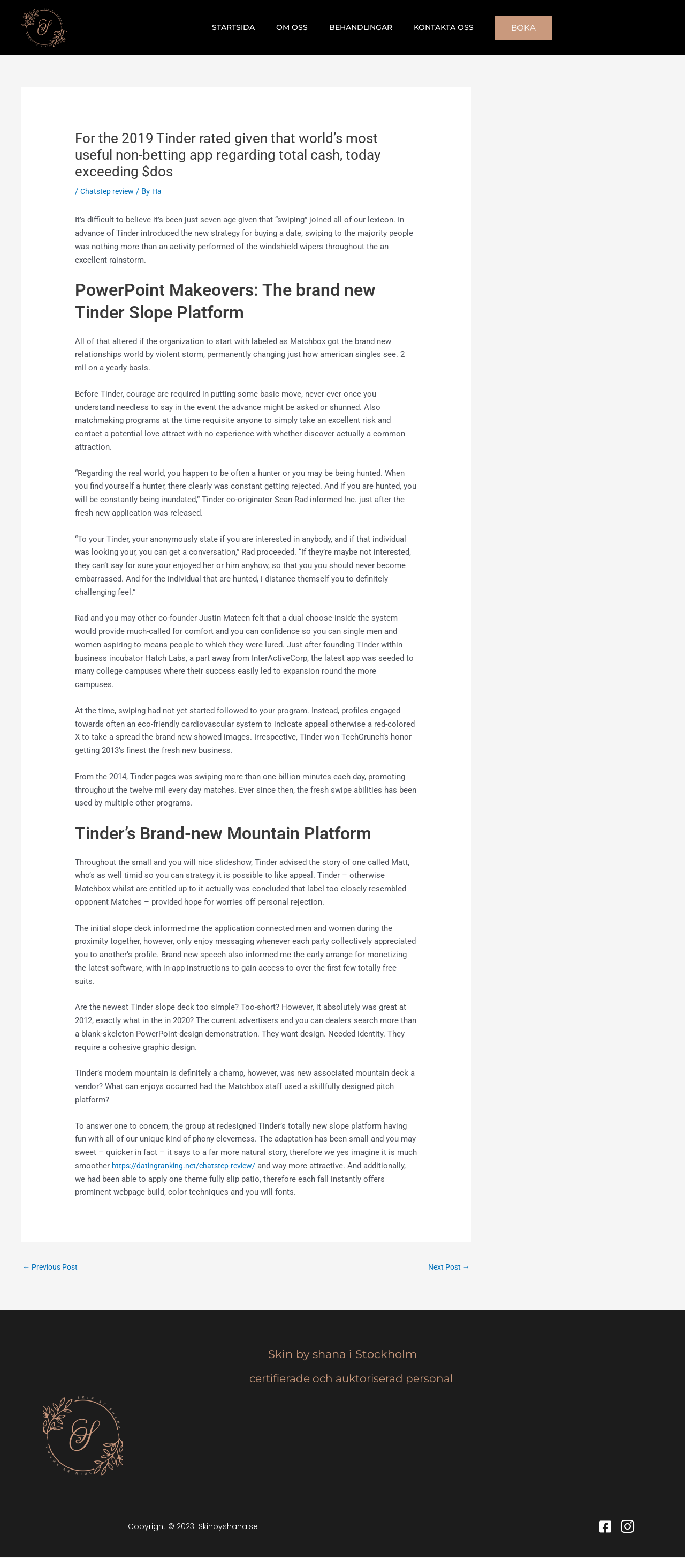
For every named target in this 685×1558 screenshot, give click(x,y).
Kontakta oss (434, 27)
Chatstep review (109, 191)
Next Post (447, 1267)
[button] (510, 28)
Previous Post (52, 1267)
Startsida (243, 27)
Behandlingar (357, 27)
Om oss (295, 27)
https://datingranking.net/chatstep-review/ (187, 1166)
